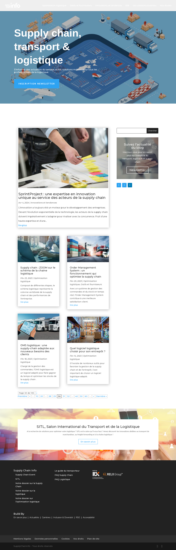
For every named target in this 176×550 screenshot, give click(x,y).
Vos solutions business (144, 6)
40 (76, 396)
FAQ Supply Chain (64, 475)
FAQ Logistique (62, 479)
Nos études (166, 6)
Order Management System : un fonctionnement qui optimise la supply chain (85, 272)
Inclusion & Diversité (63, 517)
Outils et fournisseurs (81, 6)
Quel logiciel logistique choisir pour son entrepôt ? (87, 350)
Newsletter (137, 170)
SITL (17, 479)
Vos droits (78, 539)
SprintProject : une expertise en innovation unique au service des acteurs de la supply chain (61, 196)
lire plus (22, 225)
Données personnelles (46, 539)
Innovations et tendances (108, 6)
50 (81, 396)
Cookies (65, 539)
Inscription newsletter (36, 83)
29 (54, 396)
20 (41, 396)
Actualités (34, 517)
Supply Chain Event (25, 474)
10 (37, 396)
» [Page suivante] (93, 396)
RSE (127, 6)
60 (86, 396)
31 (64, 396)
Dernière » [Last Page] (101, 396)
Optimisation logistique (54, 6)
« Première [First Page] (27, 395)
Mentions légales (22, 539)
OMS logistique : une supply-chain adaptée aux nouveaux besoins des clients (37, 350)
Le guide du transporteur (67, 471)
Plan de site (93, 539)
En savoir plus (88, 441)
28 (50, 396)
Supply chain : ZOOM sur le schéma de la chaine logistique (37, 270)
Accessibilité (89, 517)
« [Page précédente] (29, 396)
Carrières (46, 517)
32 (68, 396)
